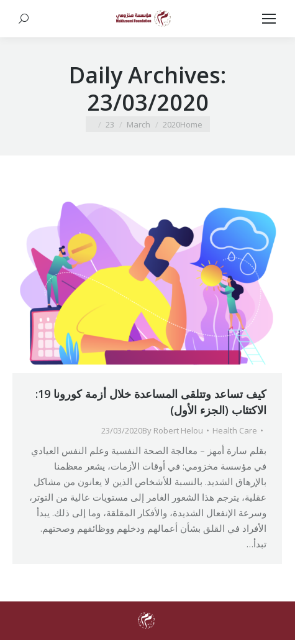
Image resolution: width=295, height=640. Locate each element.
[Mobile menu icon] (268, 18)
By (172, 430)
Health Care (234, 430)
